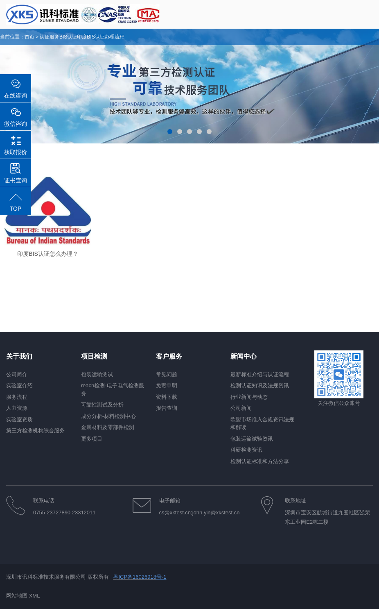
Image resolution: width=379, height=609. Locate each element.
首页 (29, 37)
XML (34, 596)
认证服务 (49, 37)
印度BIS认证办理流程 (100, 37)
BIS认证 (68, 37)
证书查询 (15, 180)
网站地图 (16, 596)
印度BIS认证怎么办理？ (47, 258)
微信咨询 (15, 123)
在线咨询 (15, 95)
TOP (16, 208)
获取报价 (15, 152)
